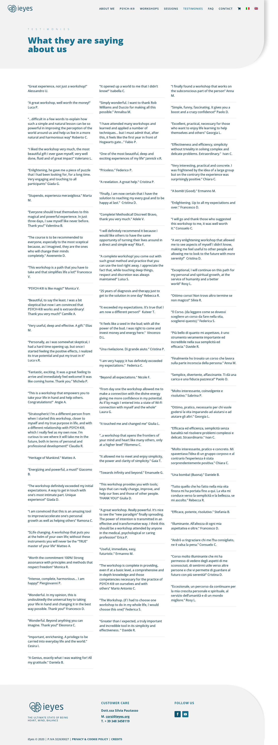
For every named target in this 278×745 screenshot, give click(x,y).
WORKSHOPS (149, 8)
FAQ (211, 8)
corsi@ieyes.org (118, 716)
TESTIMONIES (193, 8)
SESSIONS (171, 8)
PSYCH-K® (127, 8)
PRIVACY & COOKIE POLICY (90, 739)
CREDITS (116, 739)
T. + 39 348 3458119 (115, 721)
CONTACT (226, 8)
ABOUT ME (107, 8)
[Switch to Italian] (247, 12)
